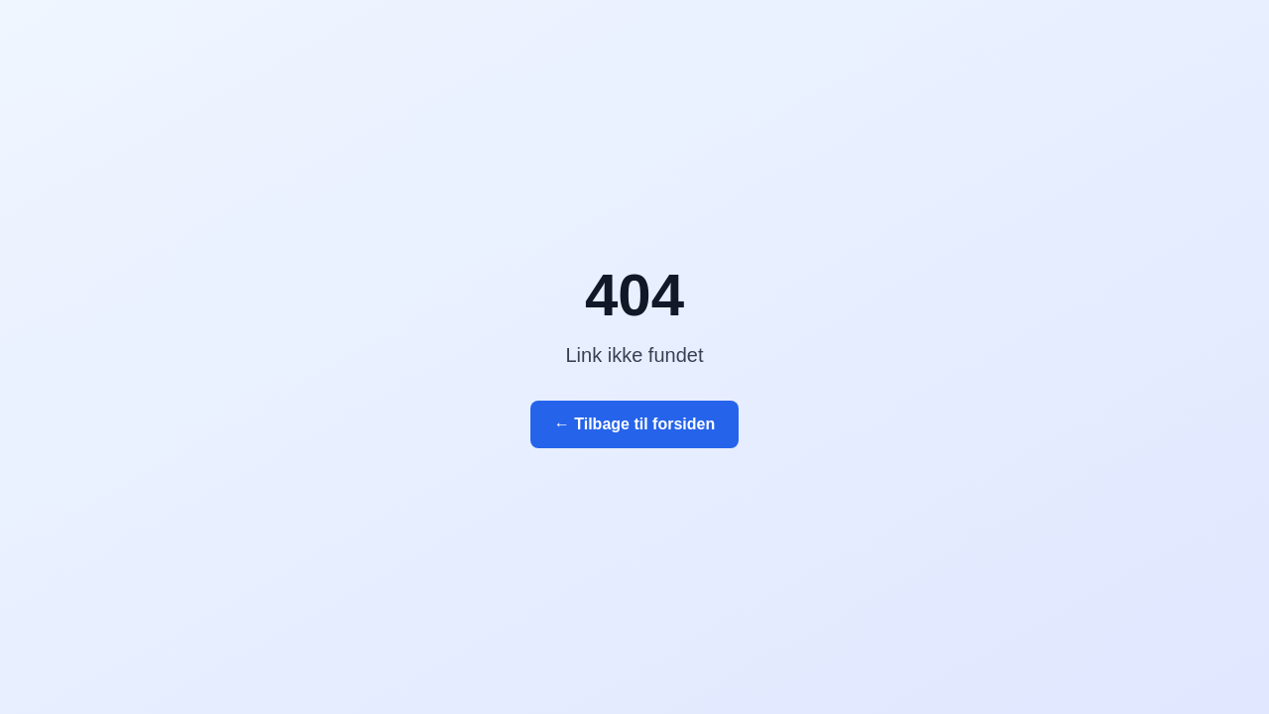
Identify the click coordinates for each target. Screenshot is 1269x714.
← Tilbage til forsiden (634, 424)
